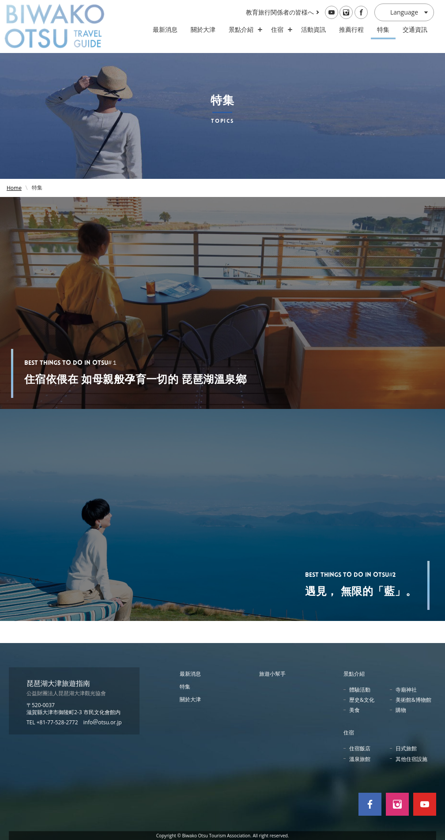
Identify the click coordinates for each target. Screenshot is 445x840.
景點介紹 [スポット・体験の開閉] (243, 29)
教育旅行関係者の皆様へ (280, 12)
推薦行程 (351, 29)
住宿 (348, 732)
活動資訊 (313, 29)
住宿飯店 (359, 748)
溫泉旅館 (359, 759)
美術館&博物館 (413, 700)
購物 (401, 710)
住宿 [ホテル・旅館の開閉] (279, 29)
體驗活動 (359, 689)
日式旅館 (406, 748)
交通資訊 (415, 29)
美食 (354, 710)
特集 (383, 29)
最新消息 (165, 29)
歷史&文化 (361, 700)
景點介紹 (354, 673)
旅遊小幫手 (272, 673)
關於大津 (203, 29)
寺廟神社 (406, 689)
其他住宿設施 (411, 759)
